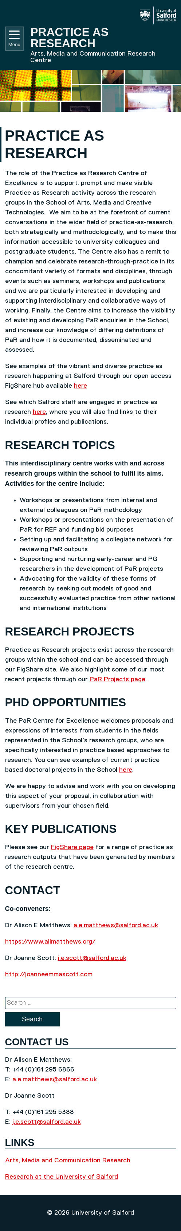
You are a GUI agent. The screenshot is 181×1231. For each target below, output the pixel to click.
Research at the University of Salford (61, 1177)
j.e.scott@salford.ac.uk (92, 958)
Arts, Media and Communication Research (67, 1160)
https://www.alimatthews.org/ (50, 942)
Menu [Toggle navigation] (14, 39)
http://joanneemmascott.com (49, 974)
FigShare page (72, 847)
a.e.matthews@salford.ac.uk (116, 925)
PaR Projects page (117, 679)
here (80, 386)
